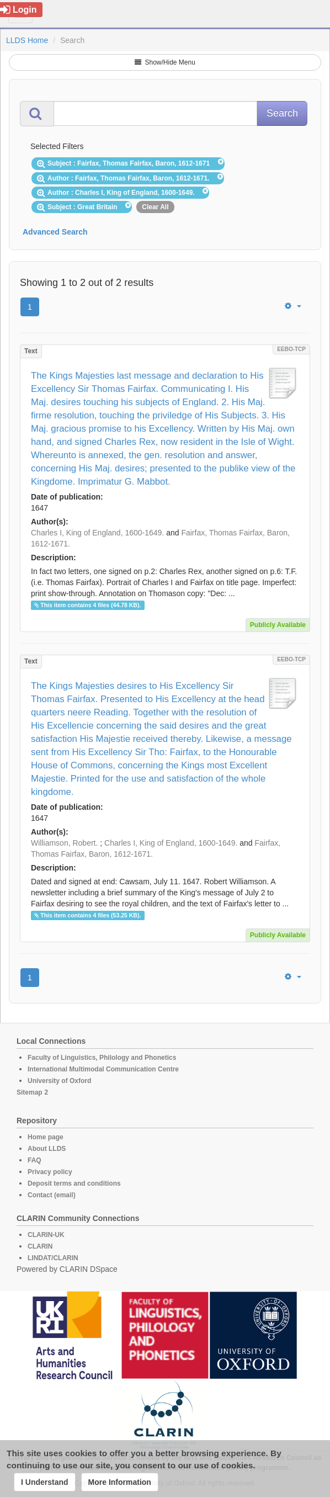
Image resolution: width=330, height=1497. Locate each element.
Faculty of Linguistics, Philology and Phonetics (102, 1057)
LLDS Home (27, 40)
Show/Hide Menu (165, 62)
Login (18, 9)
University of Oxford (59, 1081)
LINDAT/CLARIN (53, 1258)
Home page (45, 1137)
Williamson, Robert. (64, 842)
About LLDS (47, 1149)
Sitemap (29, 1092)
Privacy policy (50, 1172)
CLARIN (40, 1246)
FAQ (34, 1160)
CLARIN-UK (46, 1235)
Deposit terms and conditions (74, 1183)
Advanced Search (55, 231)
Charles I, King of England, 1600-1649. (97, 532)
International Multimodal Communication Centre (103, 1069)
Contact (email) (52, 1195)
